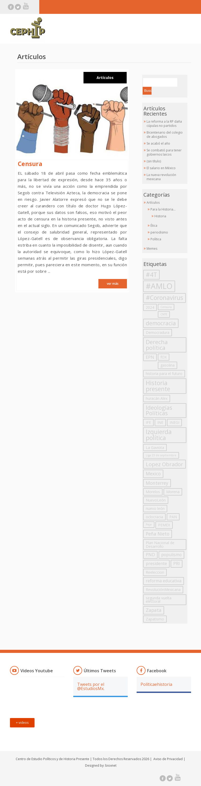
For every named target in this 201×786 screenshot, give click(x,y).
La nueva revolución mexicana (161, 177)
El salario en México (161, 168)
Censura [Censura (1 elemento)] (166, 307)
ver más (113, 283)
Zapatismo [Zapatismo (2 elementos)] (155, 619)
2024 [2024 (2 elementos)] (150, 307)
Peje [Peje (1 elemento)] (149, 524)
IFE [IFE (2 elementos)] (148, 422)
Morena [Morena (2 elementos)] (173, 491)
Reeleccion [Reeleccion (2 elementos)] (155, 572)
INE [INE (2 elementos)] (160, 422)
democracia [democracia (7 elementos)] (161, 323)
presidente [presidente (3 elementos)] (156, 563)
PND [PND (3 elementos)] (150, 554)
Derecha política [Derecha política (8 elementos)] (157, 344)
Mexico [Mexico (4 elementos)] (153, 473)
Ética (153, 225)
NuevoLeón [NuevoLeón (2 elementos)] (156, 500)
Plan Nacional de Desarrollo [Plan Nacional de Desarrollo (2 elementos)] (160, 544)
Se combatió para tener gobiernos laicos (164, 152)
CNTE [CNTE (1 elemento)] (163, 314)
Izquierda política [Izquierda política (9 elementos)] (159, 435)
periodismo (159, 232)
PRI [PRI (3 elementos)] (176, 563)
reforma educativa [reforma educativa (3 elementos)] (163, 581)
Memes (152, 248)
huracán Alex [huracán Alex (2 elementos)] (157, 398)
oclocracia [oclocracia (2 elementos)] (154, 516)
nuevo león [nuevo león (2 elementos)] (155, 508)
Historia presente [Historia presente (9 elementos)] (158, 386)
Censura (30, 164)
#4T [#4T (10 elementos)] (151, 274)
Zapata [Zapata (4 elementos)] (153, 610)
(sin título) (154, 161)
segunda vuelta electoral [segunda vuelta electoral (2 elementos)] (158, 599)
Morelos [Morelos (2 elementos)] (153, 491)
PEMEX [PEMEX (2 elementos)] (164, 524)
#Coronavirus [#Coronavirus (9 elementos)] (164, 298)
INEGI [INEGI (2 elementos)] (174, 422)
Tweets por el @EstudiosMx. (90, 686)
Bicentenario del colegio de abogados (165, 134)
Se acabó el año (158, 143)
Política (155, 239)
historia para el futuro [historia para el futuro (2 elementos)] (164, 373)
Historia (160, 216)
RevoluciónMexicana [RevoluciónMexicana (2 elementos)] (163, 589)
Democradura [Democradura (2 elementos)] (157, 332)
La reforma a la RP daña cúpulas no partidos (164, 123)
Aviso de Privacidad (168, 759)
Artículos (105, 77)
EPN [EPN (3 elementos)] (150, 357)
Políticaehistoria (156, 684)
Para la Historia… (163, 209)
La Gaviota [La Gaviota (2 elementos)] (155, 447)
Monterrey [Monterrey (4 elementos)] (157, 483)
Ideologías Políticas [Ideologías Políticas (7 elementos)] (159, 410)
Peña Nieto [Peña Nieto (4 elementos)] (157, 534)
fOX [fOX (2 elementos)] (163, 357)
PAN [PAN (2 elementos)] (173, 516)
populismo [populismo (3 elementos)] (171, 554)
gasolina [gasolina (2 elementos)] (167, 365)
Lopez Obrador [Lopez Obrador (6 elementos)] (164, 464)
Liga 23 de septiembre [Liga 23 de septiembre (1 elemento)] (161, 455)
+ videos (22, 722)
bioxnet (110, 765)
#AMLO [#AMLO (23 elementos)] (159, 286)
